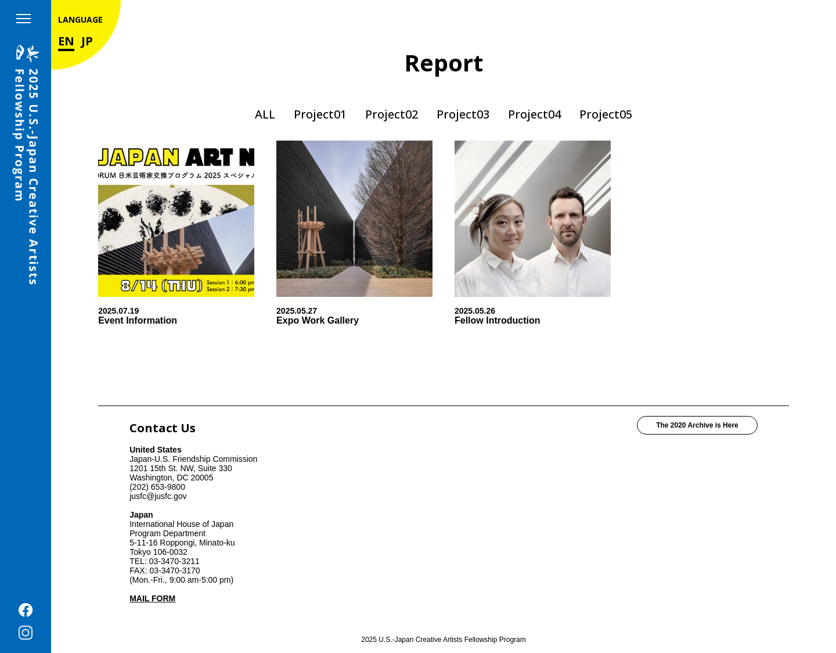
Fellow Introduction (497, 320)
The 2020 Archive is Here (697, 425)
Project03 (463, 114)
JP (87, 41)
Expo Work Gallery (317, 320)
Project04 (534, 114)
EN (66, 41)
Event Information (137, 320)
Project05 (605, 114)
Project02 (391, 114)
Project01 (320, 114)
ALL (265, 114)
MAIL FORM (152, 598)
